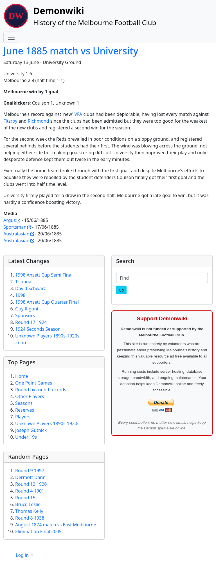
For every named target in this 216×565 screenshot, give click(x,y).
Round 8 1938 (29, 518)
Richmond (38, 121)
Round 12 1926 (31, 484)
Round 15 (25, 498)
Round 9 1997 (29, 470)
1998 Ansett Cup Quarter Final (47, 302)
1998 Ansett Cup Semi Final (44, 275)
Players (22, 417)
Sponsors (25, 315)
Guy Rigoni (26, 309)
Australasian (16, 234)
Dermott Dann (30, 477)
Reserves (24, 410)
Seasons (24, 403)
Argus (9, 220)
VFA (78, 114)
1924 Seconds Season (38, 329)
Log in (23, 555)
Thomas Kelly (29, 511)
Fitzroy (10, 121)
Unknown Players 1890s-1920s (47, 336)
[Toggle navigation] (11, 37)
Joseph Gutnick (31, 430)
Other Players (29, 396)
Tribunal (24, 282)
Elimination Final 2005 (38, 531)
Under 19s (26, 437)
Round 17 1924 (31, 322)
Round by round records (40, 390)
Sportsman (14, 227)
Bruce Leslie (27, 504)
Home (21, 376)
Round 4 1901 (29, 491)
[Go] (121, 290)
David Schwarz (30, 288)
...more (20, 342)
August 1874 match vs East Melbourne (55, 525)
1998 (20, 295)
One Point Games (33, 383)
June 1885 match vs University (70, 50)
